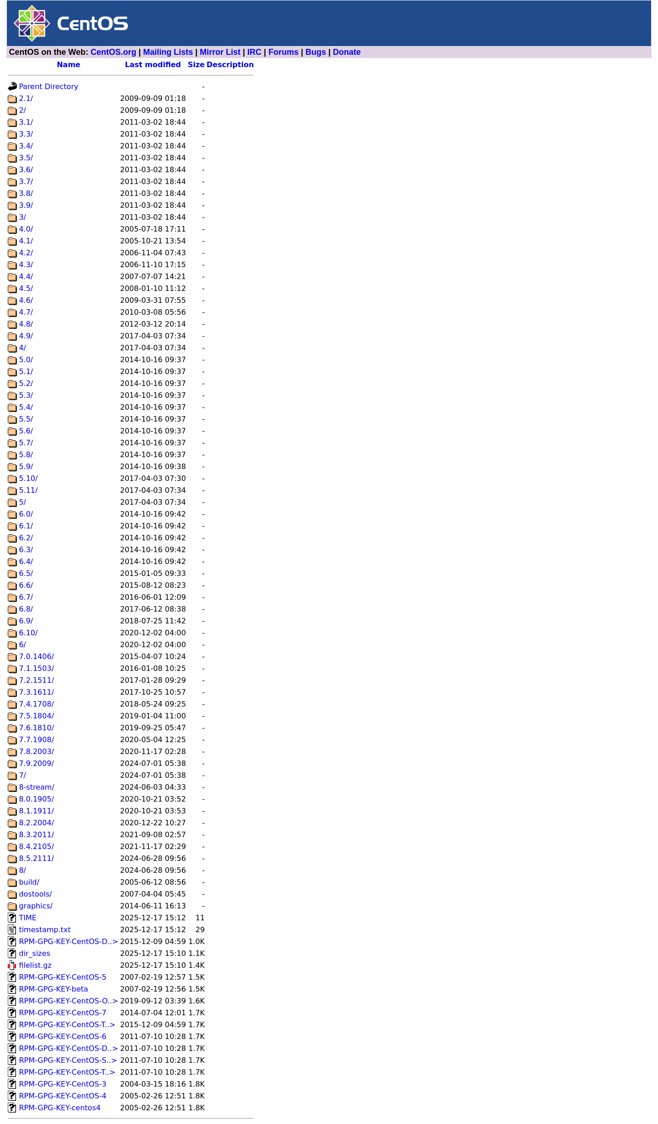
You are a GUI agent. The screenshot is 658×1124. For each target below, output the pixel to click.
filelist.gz (35, 965)
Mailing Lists (168, 52)
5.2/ (26, 383)
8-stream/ (36, 787)
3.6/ (26, 169)
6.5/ (26, 573)
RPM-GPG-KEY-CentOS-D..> (68, 941)
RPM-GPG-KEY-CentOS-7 (62, 1012)
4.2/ (26, 252)
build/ (29, 882)
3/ (22, 217)
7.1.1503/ (36, 668)
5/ (22, 502)
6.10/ (28, 632)
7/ (22, 775)
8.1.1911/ (36, 811)
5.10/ (28, 478)
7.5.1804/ (36, 716)
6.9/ (26, 621)
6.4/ (26, 561)
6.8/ (26, 609)
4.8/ (26, 324)
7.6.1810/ (36, 727)
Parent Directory (48, 86)
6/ (22, 644)
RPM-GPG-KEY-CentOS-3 (62, 1084)
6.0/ (26, 514)
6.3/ (26, 549)
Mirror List (220, 52)
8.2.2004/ (36, 822)
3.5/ (26, 157)
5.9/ (26, 466)
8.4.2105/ (36, 846)
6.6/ (26, 585)
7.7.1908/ (36, 739)
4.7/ (26, 312)
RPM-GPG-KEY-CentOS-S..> (68, 1060)
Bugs (315, 52)
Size (196, 64)
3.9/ (26, 205)
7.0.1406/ (36, 656)
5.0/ (26, 359)
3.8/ (26, 193)
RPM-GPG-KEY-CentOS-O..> (68, 1001)
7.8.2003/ (36, 751)
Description (230, 64)
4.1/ (26, 241)
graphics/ (36, 906)
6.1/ (26, 526)
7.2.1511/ (36, 680)
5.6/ (26, 431)
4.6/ (26, 300)
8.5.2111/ (36, 858)
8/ (22, 870)
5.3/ (26, 395)
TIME (27, 917)
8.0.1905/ (36, 799)
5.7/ (26, 442)
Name (68, 64)
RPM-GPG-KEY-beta (53, 989)
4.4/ (26, 276)
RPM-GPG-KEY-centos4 (60, 1107)
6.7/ (26, 597)
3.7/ (26, 181)
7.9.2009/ (36, 763)
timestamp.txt (44, 929)
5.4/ (26, 407)
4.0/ (26, 229)
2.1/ (26, 98)
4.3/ (26, 264)
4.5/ (26, 288)
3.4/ (26, 146)
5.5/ (26, 419)
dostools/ (35, 894)
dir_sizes (34, 953)
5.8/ (26, 454)
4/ (22, 347)
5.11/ (28, 490)
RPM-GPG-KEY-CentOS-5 (62, 977)
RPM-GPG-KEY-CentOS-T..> (67, 1024)
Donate (347, 52)
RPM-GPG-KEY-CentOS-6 (62, 1036)
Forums (283, 52)
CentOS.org (113, 52)
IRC (254, 52)
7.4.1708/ (36, 704)
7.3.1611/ (36, 692)
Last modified (153, 64)
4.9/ (26, 336)
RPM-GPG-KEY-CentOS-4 (62, 1096)
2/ (22, 110)
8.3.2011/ (36, 834)
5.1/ (26, 371)
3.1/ (26, 122)
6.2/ (26, 537)
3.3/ (26, 134)
